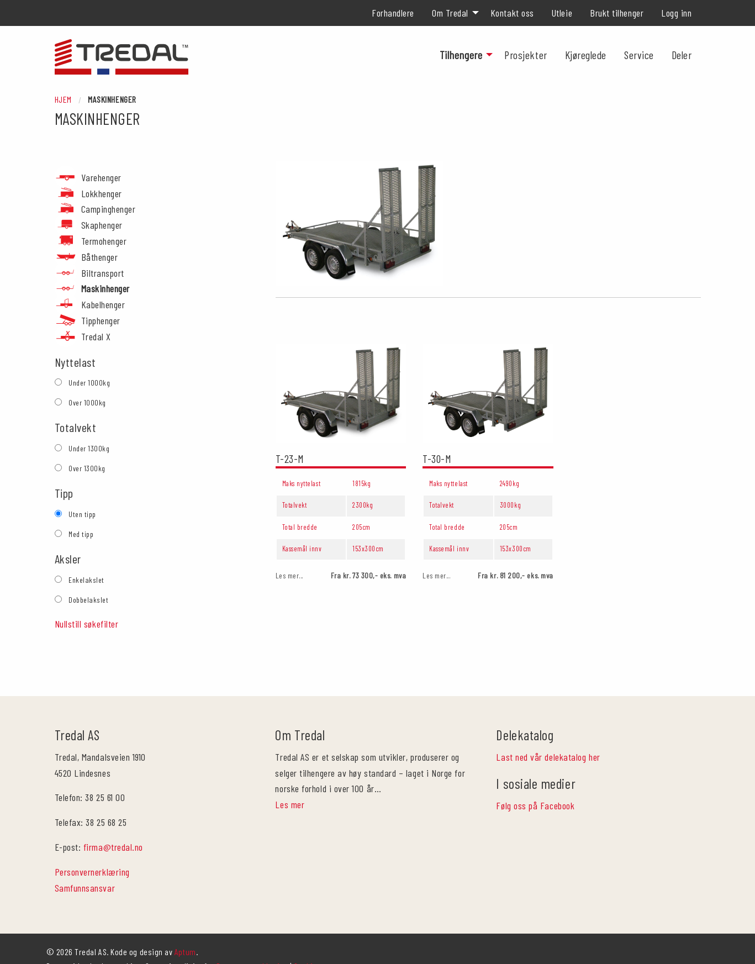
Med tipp (80, 534)
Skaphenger (102, 225)
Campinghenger (108, 209)
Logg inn (676, 13)
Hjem (63, 99)
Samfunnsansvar (85, 858)
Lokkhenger (101, 193)
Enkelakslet (86, 579)
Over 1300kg (86, 468)
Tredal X (96, 336)
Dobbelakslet (88, 599)
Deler (682, 54)
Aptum (185, 923)
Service (639, 54)
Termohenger (104, 241)
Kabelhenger (103, 304)
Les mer (289, 776)
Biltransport (102, 273)
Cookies (307, 937)
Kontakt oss (512, 13)
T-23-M (290, 458)
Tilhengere (461, 54)
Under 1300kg (88, 448)
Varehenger (101, 177)
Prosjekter (525, 54)
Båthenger (99, 257)
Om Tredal (450, 13)
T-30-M (437, 458)
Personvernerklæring (92, 843)
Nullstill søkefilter (87, 624)
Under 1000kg (89, 382)
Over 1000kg (87, 402)
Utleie (562, 13)
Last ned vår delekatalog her (548, 728)
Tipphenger (100, 320)
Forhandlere (393, 13)
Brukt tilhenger (616, 13)
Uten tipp (82, 514)
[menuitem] (393, 13)
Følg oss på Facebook (535, 776)
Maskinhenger (105, 288)
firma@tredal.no (113, 818)
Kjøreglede (585, 54)
